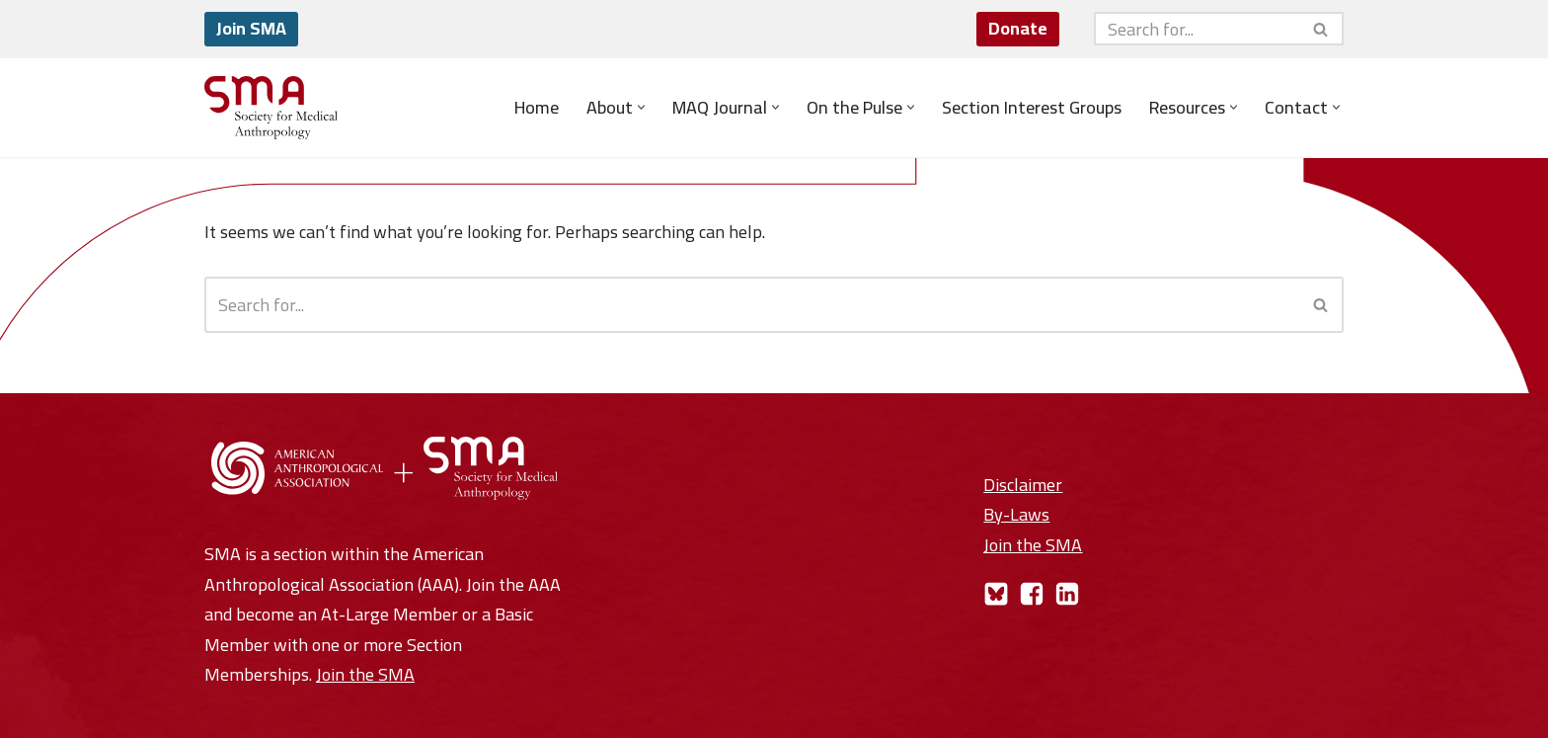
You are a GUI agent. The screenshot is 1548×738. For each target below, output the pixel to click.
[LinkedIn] (1067, 594)
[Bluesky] (996, 594)
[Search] (1196, 28)
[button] (641, 107)
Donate (1017, 28)
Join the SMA (365, 674)
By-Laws (1016, 514)
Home (536, 108)
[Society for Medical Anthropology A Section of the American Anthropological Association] (271, 107)
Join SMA (251, 28)
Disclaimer (1022, 484)
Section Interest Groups (1032, 108)
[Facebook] (1032, 594)
